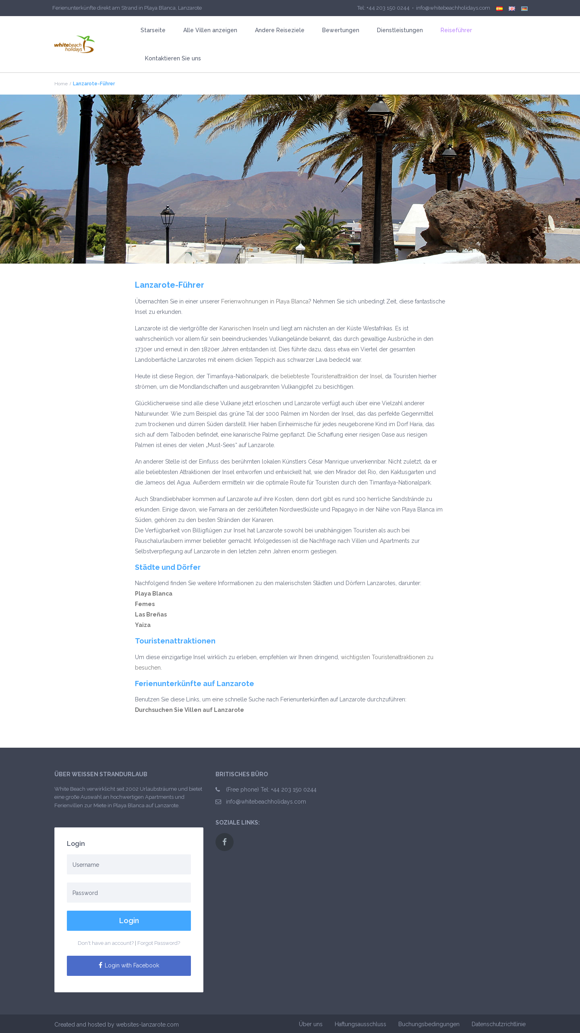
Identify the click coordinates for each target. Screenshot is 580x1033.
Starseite (153, 30)
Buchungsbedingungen (429, 1024)
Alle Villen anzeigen (210, 30)
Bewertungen (340, 30)
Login (129, 920)
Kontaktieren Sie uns (173, 58)
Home (61, 84)
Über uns (311, 1024)
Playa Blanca (153, 593)
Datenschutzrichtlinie (499, 1024)
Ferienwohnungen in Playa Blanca (265, 301)
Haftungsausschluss (360, 1024)
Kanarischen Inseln (244, 328)
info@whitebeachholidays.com (266, 801)
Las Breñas (151, 614)
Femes (145, 604)
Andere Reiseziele (279, 30)
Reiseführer (456, 30)
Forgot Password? (158, 943)
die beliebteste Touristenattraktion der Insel (326, 376)
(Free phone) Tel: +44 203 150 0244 (271, 789)
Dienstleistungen (400, 30)
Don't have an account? (106, 943)
